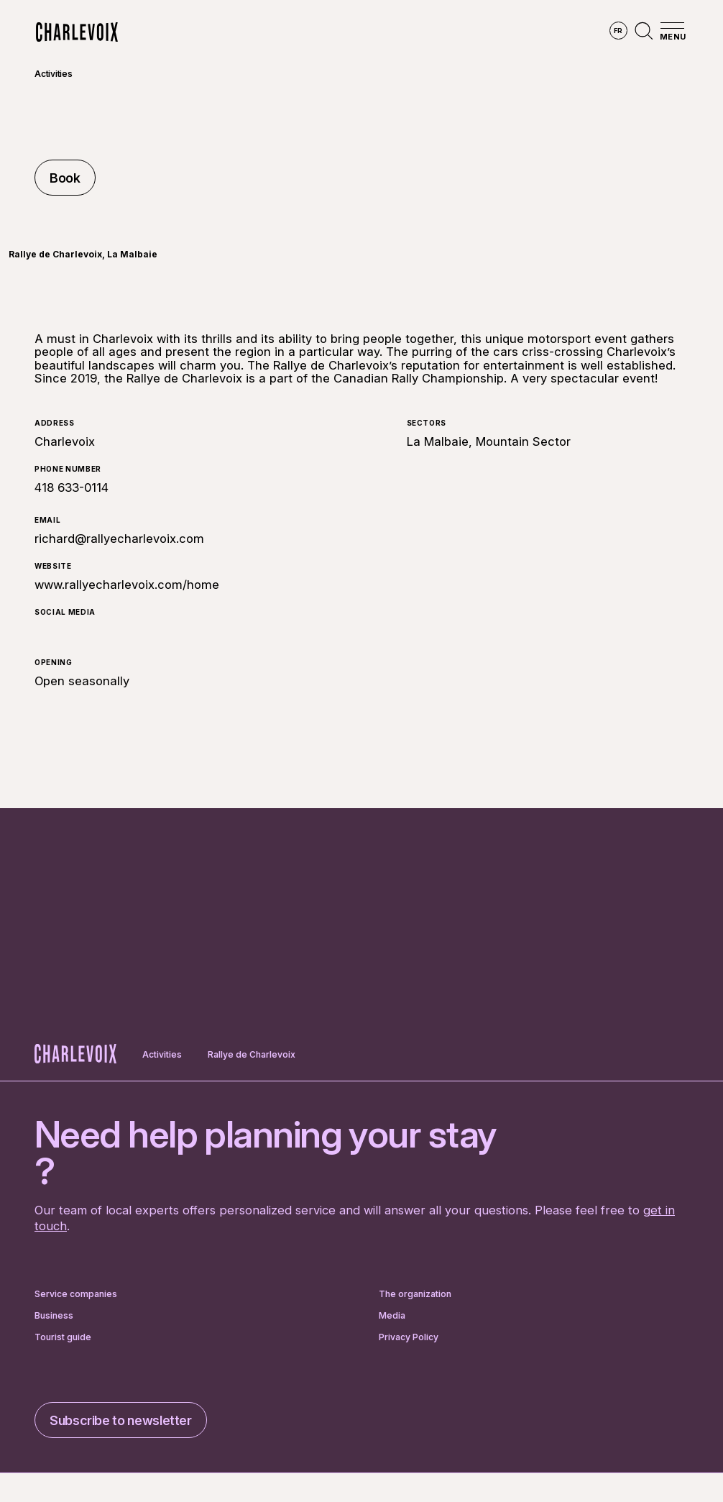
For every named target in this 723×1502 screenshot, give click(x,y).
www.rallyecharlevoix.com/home (126, 584)
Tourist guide (62, 1337)
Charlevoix (64, 441)
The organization (415, 1294)
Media (392, 1315)
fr (618, 31)
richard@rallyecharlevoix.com (119, 538)
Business (53, 1315)
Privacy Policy (408, 1337)
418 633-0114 (71, 487)
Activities (53, 73)
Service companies (75, 1294)
